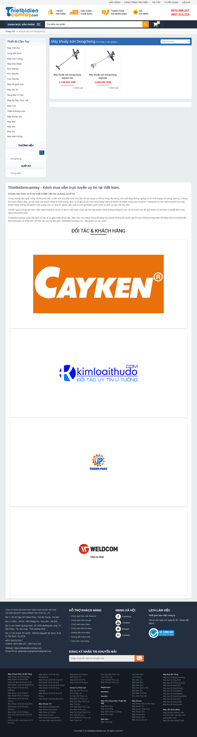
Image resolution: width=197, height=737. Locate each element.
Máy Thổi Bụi (13, 48)
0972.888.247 (180, 10)
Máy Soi (11, 131)
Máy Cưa (11, 106)
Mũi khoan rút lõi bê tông (49, 682)
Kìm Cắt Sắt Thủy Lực (110, 680)
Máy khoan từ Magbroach (49, 707)
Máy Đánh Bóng (14, 136)
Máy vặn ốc (12, 89)
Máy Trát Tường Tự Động (111, 712)
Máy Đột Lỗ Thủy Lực (79, 699)
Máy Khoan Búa (138, 714)
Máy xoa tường (107, 709)
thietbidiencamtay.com (96, 731)
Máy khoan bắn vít (139, 720)
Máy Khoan (137, 701)
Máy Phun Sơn (107, 706)
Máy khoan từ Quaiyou (79, 682)
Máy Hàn (104, 719)
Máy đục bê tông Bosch (172, 691)
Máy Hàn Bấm (137, 674)
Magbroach (106, 687)
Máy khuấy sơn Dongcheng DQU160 (102, 76)
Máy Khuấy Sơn (14, 116)
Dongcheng (14, 159)
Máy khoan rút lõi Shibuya (18, 712)
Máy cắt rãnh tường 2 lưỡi (173, 712)
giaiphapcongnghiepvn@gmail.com (34, 651)
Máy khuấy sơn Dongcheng (32, 31)
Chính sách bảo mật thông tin (83, 616)
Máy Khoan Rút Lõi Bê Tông (20, 674)
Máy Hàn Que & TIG (140, 688)
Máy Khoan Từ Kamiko (48, 710)
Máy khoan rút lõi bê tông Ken (51, 680)
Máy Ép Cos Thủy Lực (79, 691)
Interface (104, 692)
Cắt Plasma (136, 677)
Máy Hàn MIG (137, 682)
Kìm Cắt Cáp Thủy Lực (110, 674)
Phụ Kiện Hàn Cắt (139, 696)
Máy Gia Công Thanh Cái (80, 712)
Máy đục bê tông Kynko (172, 702)
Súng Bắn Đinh (14, 53)
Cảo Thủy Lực (106, 677)
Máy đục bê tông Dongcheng (174, 696)
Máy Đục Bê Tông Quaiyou (174, 683)
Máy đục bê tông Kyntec (172, 704)
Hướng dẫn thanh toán (80, 637)
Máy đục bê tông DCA (172, 685)
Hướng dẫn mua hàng (80, 632)
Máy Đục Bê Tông (170, 674)
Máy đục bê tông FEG (172, 699)
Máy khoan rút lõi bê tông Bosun (21, 685)
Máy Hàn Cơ (137, 680)
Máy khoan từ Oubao (47, 712)
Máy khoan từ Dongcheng (49, 718)
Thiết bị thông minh (16, 111)
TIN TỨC (156, 2)
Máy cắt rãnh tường (171, 710)
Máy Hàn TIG (137, 691)
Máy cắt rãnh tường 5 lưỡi (173, 720)
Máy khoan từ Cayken (79, 674)
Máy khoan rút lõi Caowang (19, 677)
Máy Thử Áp (75, 704)
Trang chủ (10, 31)
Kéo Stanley (13, 68)
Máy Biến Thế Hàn (139, 693)
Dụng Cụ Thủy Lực (78, 688)
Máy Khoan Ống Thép (141, 709)
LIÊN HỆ (186, 2)
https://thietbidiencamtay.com (27, 648)
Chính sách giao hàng (80, 624)
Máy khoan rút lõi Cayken (18, 693)
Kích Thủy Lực (76, 693)
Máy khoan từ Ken (46, 715)
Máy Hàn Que (137, 685)
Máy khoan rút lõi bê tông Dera (51, 699)
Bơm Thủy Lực (76, 720)
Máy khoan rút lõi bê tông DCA (20, 704)
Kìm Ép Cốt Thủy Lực (78, 696)
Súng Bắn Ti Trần (15, 95)
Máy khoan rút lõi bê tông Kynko (52, 685)
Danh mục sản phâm (24, 24)
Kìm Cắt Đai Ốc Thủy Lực (80, 718)
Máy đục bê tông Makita (172, 694)
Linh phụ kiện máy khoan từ (50, 720)
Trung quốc (14, 173)
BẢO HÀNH (114, 2)
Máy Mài (11, 126)
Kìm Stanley (13, 73)
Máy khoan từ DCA (77, 680)
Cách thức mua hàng (80, 641)
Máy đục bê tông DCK (172, 680)
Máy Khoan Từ (45, 704)
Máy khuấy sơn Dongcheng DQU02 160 (67, 76)
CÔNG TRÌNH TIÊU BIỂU (136, 2)
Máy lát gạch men (15, 84)
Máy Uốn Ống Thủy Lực (79, 701)
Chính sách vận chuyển (81, 620)
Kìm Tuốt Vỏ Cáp (77, 715)
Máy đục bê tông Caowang (174, 677)
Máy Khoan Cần (138, 712)
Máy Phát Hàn (106, 722)
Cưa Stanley (13, 79)
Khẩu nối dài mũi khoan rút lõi (20, 682)
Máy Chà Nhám (14, 64)
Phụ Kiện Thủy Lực (78, 710)
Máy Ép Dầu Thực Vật (17, 100)
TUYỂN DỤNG (171, 2)
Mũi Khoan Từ (75, 677)
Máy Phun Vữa (107, 714)
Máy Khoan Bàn (138, 717)
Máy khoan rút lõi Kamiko (18, 679)
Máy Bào (11, 121)
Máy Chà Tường (15, 59)
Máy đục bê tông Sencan (173, 688)
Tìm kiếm (145, 24)
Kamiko (104, 696)
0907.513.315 (180, 14)
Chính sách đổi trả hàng (81, 628)
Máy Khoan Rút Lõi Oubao (18, 696)
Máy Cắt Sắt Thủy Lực (110, 682)
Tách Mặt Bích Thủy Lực (80, 707)
